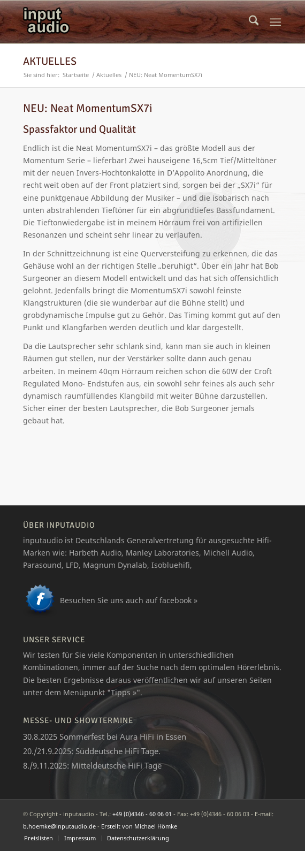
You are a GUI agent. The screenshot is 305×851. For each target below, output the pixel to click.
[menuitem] (254, 22)
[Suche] (254, 22)
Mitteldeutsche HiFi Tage (116, 765)
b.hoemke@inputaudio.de (59, 826)
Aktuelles (50, 61)
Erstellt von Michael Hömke (139, 826)
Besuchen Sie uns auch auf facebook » (128, 600)
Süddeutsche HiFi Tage (116, 751)
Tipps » (123, 692)
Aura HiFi (137, 736)
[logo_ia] (127, 22)
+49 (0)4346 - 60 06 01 (142, 814)
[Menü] (276, 22)
